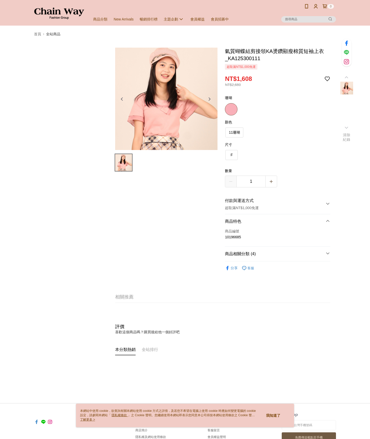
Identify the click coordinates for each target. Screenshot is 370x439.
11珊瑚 (234, 132)
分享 (231, 268)
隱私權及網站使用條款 (150, 437)
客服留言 (214, 430)
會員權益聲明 (217, 437)
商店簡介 (141, 430)
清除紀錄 (346, 137)
